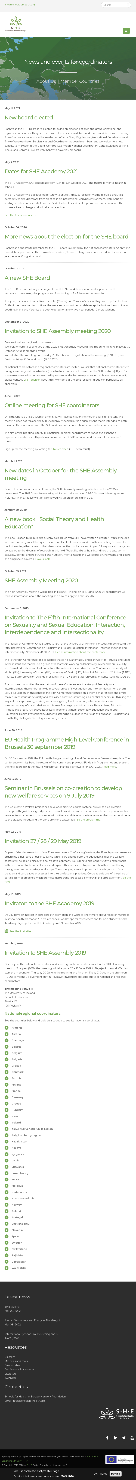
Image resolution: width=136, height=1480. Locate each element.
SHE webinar (12, 1306)
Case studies (12, 1365)
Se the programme (88, 819)
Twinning (10, 1378)
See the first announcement (22, 215)
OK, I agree (100, 1473)
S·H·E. (29, 1465)
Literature (11, 1373)
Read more (109, 766)
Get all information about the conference (80, 652)
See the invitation (21, 931)
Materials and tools (16, 1361)
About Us (46, 81)
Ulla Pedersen (32, 379)
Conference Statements (20, 1369)
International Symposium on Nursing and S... (32, 1334)
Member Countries (80, 81)
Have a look (42, 559)
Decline (115, 1473)
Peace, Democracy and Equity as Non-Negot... (33, 1320)
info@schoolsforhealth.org (20, 4)
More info (67, 1476)
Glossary (10, 1356)
